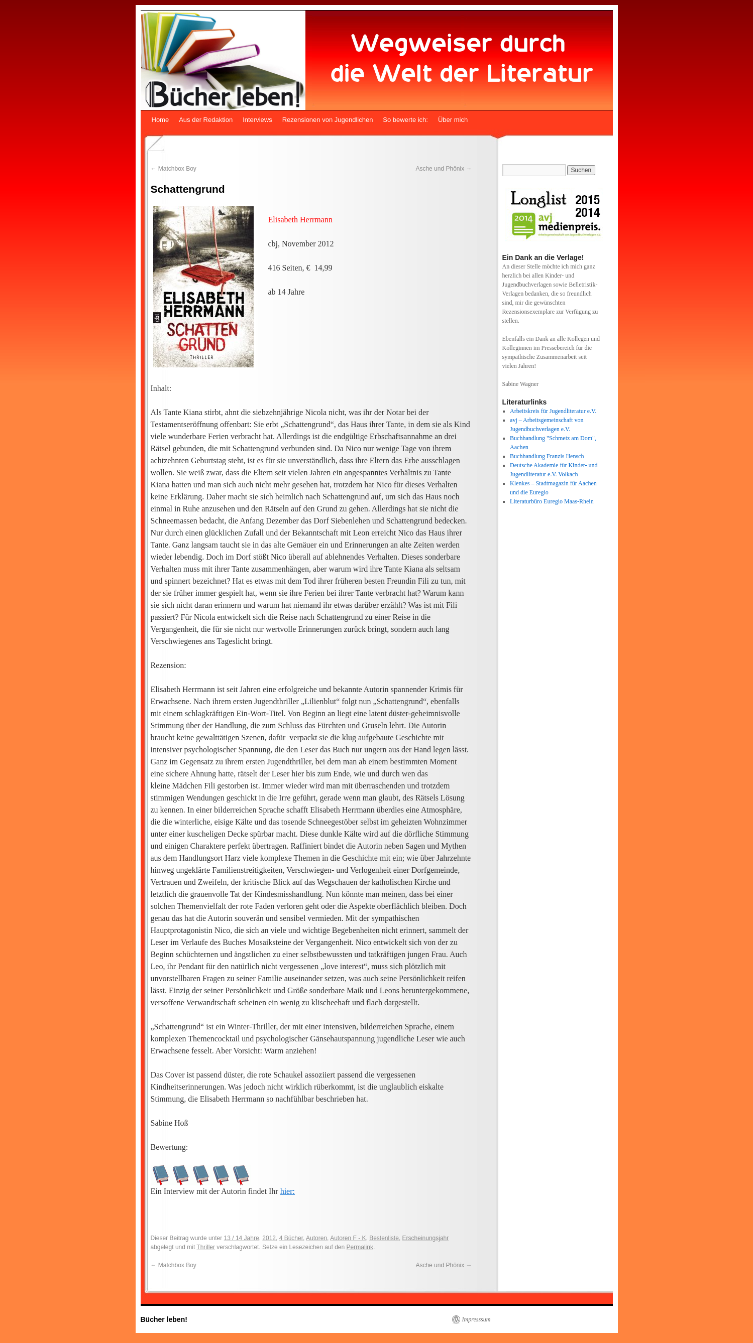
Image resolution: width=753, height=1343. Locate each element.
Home (160, 119)
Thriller (205, 1247)
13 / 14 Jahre (241, 1238)
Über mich (453, 119)
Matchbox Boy (173, 168)
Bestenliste (384, 1238)
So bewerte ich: (405, 119)
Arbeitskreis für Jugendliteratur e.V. (553, 411)
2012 (269, 1238)
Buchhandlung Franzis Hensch (547, 456)
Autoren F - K (348, 1238)
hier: (287, 1191)
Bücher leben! (164, 1319)
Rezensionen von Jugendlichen (327, 119)
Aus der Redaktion (206, 119)
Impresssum (476, 1319)
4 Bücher (291, 1238)
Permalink (360, 1247)
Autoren (316, 1238)
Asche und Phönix (443, 168)
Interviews (257, 119)
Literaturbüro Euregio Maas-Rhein (552, 501)
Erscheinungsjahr (425, 1238)
